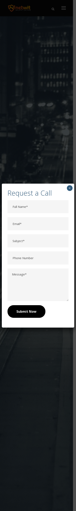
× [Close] (70, 188)
